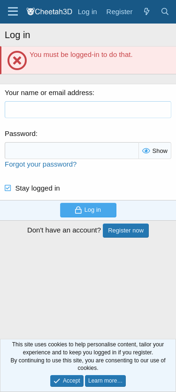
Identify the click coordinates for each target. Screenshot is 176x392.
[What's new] (146, 11)
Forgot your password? (41, 164)
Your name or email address (48, 92)
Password (20, 133)
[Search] (165, 11)
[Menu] (13, 12)
